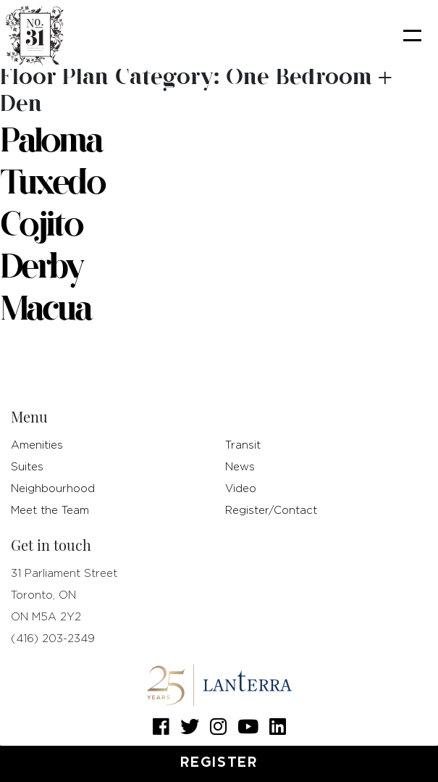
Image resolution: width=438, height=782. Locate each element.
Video (240, 488)
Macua (45, 311)
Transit (243, 445)
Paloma (50, 143)
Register (218, 763)
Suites (27, 467)
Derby (41, 269)
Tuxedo (52, 185)
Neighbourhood (53, 488)
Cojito (41, 227)
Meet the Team (50, 510)
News (240, 467)
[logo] (35, 35)
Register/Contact (271, 510)
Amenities (37, 445)
